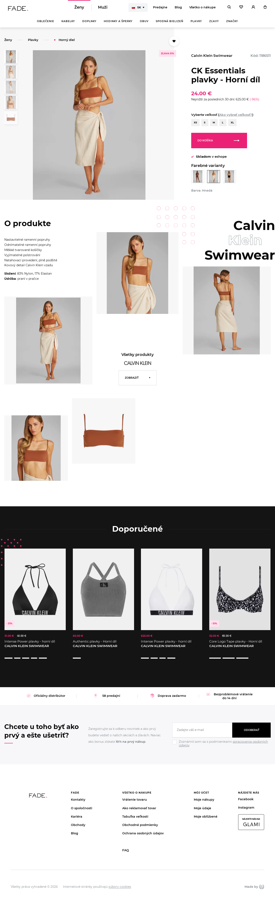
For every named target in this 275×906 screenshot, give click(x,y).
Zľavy (214, 23)
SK (136, 8)
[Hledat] (229, 8)
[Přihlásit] (253, 8)
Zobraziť (132, 380)
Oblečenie (45, 23)
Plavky (196, 23)
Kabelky (68, 23)
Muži (102, 8)
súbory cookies (119, 880)
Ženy (79, 8)
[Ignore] (221, 742)
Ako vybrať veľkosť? (235, 117)
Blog (178, 9)
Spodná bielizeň (169, 23)
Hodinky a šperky (118, 23)
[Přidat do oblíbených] (174, 43)
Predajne (160, 9)
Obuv (144, 23)
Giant (261, 881)
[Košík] (265, 8)
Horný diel (67, 42)
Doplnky (89, 23)
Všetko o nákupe (202, 9)
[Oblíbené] (241, 8)
